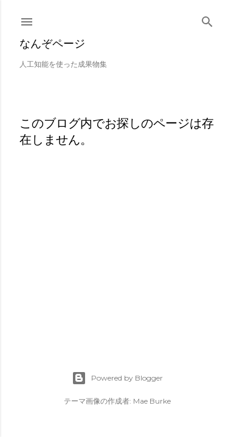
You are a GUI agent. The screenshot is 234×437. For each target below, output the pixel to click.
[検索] (207, 19)
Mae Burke (152, 400)
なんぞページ (52, 43)
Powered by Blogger (117, 378)
